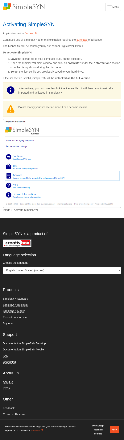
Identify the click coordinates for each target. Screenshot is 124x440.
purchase (82, 39)
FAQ (5, 355)
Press (6, 388)
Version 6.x (32, 33)
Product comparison (15, 317)
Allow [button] (114, 430)
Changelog (9, 361)
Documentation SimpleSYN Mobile (23, 349)
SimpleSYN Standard (15, 298)
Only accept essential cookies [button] (98, 430)
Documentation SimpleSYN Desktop (24, 343)
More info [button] (35, 430)
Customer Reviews (14, 414)
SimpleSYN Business (15, 304)
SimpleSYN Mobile (14, 310)
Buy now (8, 323)
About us (8, 381)
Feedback (8, 408)
